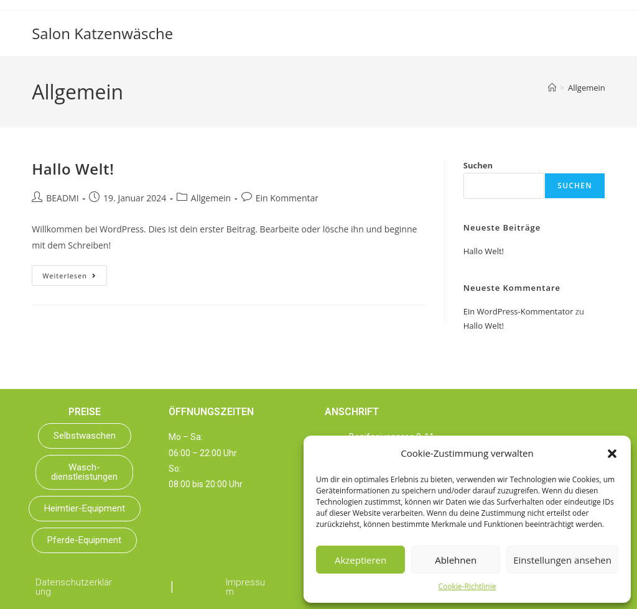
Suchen (478, 165)
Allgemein (586, 87)
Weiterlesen (74, 272)
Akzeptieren (360, 560)
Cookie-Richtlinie (467, 586)
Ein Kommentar (287, 198)
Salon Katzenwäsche (102, 33)
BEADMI (62, 198)
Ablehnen (456, 560)
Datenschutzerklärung (73, 587)
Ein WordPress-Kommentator (518, 311)
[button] (612, 453)
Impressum (245, 587)
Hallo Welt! (73, 168)
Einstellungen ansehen (562, 560)
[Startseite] (552, 87)
